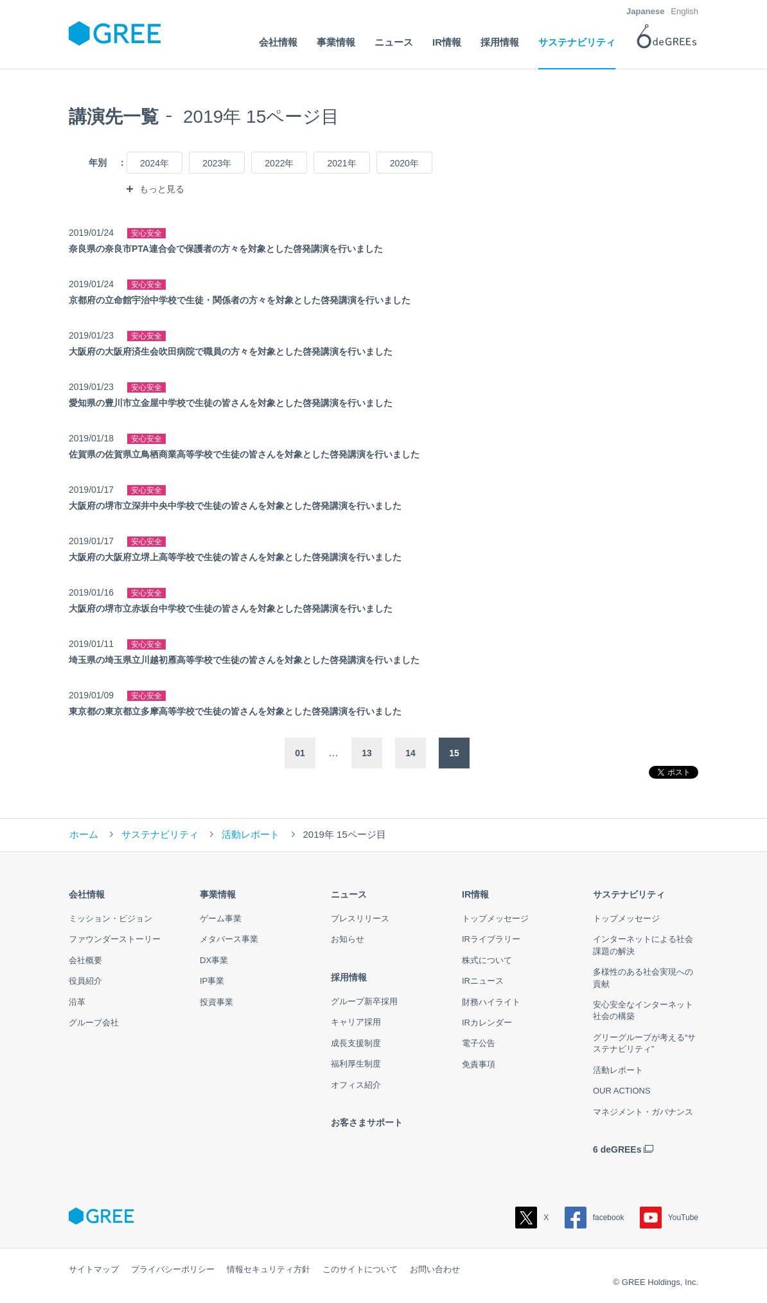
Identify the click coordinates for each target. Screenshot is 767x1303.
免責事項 (478, 1064)
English (684, 11)
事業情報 (218, 894)
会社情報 (87, 894)
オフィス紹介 (356, 1085)
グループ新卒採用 (364, 1001)
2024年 (154, 163)
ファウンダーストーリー (115, 939)
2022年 (279, 163)
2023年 (216, 163)
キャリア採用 (356, 1022)
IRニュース (483, 981)
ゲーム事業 (221, 918)
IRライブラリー (491, 939)
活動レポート (250, 834)
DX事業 (214, 960)
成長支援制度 (356, 1043)
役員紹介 (85, 981)
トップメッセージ (495, 918)
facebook (594, 1217)
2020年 (404, 163)
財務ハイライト (491, 1002)
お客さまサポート (367, 1122)
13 (367, 753)
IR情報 (475, 894)
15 (454, 753)
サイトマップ (94, 1269)
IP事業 (212, 981)
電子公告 (478, 1043)
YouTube (669, 1217)
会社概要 (85, 960)
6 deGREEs (617, 1149)
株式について (487, 960)
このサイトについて (360, 1269)
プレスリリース (360, 918)
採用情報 (349, 977)
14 (410, 753)
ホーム (83, 834)
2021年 (341, 163)
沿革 (77, 1002)
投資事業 (216, 1002)
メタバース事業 (229, 939)
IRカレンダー (487, 1022)
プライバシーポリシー (173, 1269)
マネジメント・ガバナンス (643, 1112)
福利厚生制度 (356, 1063)
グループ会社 (94, 1022)
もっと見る (161, 189)
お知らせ (347, 939)
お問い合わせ (435, 1269)
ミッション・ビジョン (110, 918)
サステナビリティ (159, 834)
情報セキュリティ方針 (268, 1269)
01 (300, 753)
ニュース (349, 894)
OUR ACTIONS (622, 1090)
